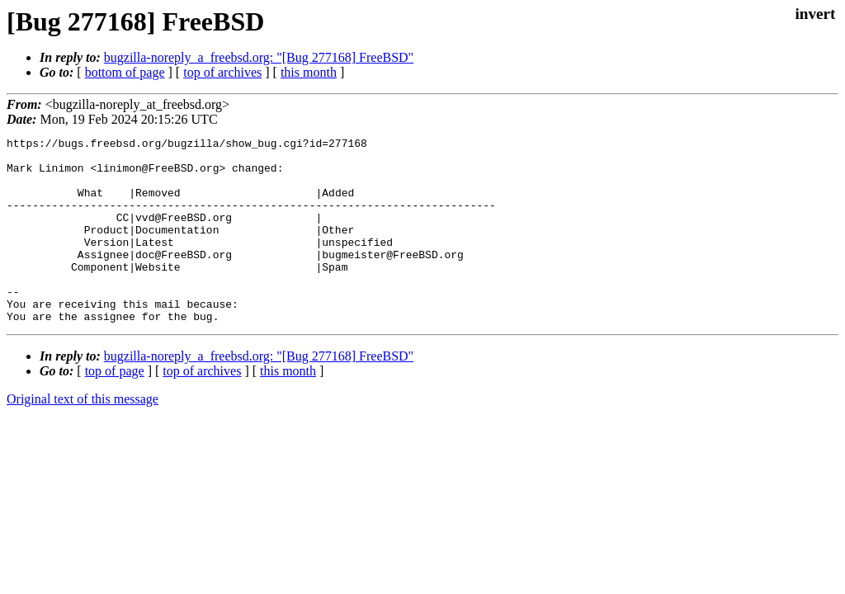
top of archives (222, 72)
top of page (114, 408)
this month (309, 72)
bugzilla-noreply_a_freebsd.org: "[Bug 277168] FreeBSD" (258, 57)
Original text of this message (82, 436)
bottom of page (125, 72)
